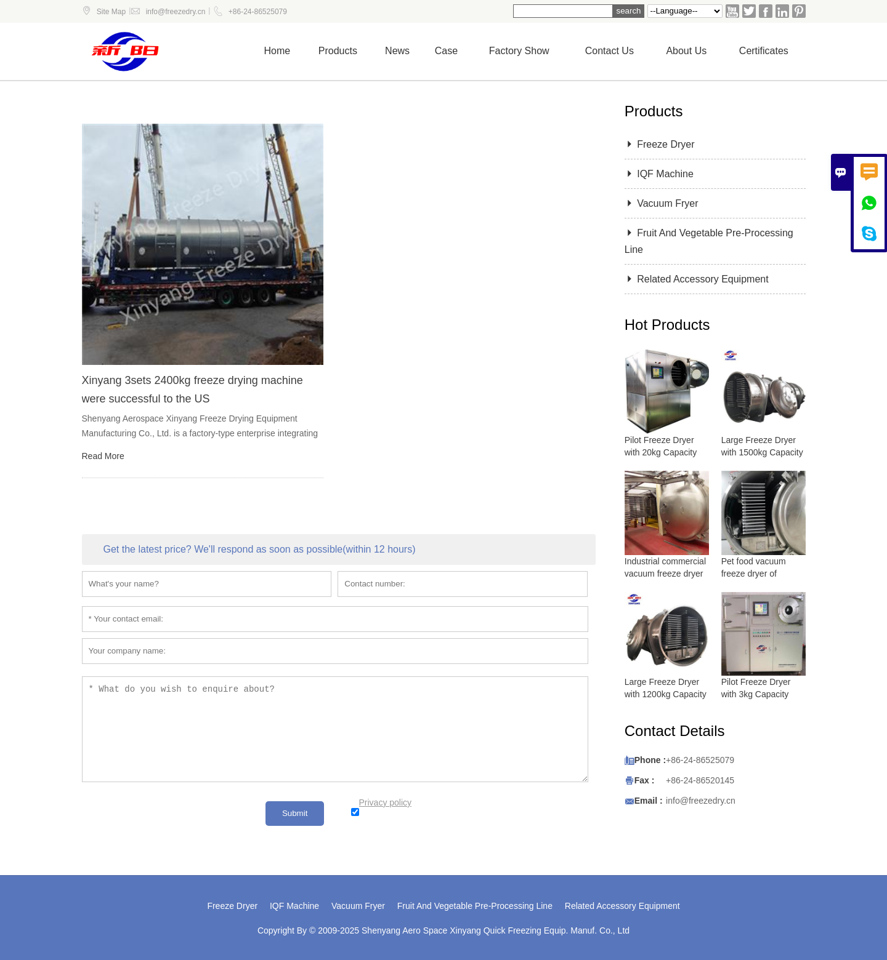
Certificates (763, 51)
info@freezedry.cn (176, 11)
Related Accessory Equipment (697, 279)
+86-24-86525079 (258, 11)
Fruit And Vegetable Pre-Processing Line (475, 906)
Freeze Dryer (660, 144)
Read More (103, 456)
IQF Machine (659, 174)
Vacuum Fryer (662, 203)
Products (337, 51)
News (397, 51)
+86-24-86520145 (700, 780)
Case (446, 51)
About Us (686, 51)
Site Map (111, 11)
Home (277, 51)
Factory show (519, 51)
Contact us (609, 51)
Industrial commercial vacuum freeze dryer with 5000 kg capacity (666, 573)
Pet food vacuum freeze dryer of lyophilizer (753, 573)
